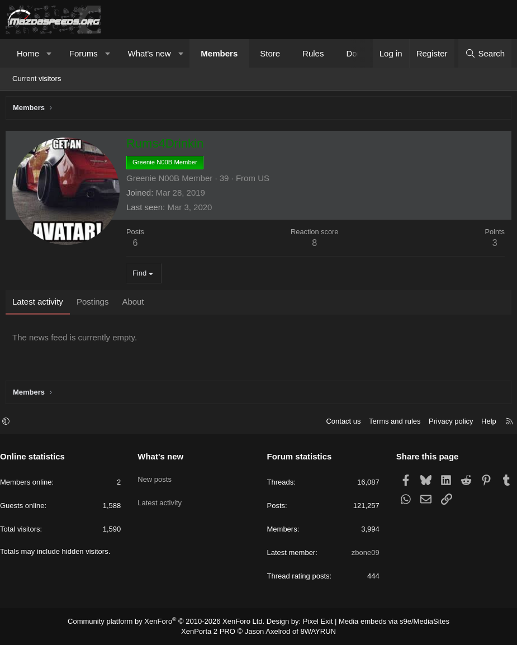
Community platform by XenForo (173, 623)
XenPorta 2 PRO (212, 631)
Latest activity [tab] (40, 304)
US (266, 181)
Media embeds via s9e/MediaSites (384, 623)
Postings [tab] (95, 304)
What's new (148, 53)
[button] (49, 53)
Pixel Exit (313, 623)
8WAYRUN (313, 631)
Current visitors (36, 78)
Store (270, 53)
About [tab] (135, 304)
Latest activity (162, 497)
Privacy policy (445, 423)
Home (28, 53)
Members (219, 53)
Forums (83, 53)
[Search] (484, 53)
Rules (313, 53)
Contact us (337, 423)
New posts (157, 477)
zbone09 (363, 554)
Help (483, 423)
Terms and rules (389, 423)
